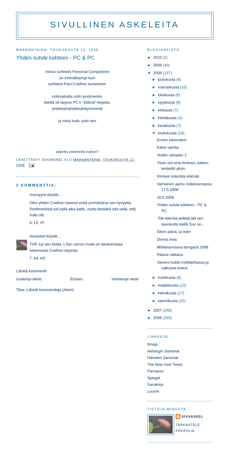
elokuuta (165, 110)
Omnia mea (167, 239)
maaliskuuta (168, 285)
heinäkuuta (168, 118)
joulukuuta (167, 79)
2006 (158, 318)
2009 (158, 65)
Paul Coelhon (76, 84)
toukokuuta (168, 133)
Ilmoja (152, 344)
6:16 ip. (37, 222)
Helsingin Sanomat (163, 351)
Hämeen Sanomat (162, 357)
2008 (158, 73)
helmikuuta (167, 293)
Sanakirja (155, 384)
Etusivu (76, 279)
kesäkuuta (167, 125)
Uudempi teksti (28, 279)
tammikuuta (168, 301)
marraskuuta (169, 87)
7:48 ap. (38, 258)
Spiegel (153, 378)
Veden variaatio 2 (171, 155)
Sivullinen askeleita (115, 24)
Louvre (153, 391)
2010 (158, 57)
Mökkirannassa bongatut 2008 (182, 247)
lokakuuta (166, 95)
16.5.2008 (165, 197)
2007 (158, 310)
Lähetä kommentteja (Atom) (50, 290)
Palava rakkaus (170, 254)
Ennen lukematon (172, 140)
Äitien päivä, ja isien (174, 231)
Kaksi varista (168, 147)
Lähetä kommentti (31, 271)
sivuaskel (37, 236)
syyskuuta (167, 102)
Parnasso (155, 371)
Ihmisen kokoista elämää (178, 176)
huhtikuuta (167, 277)
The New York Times (164, 364)
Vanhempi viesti (125, 279)
